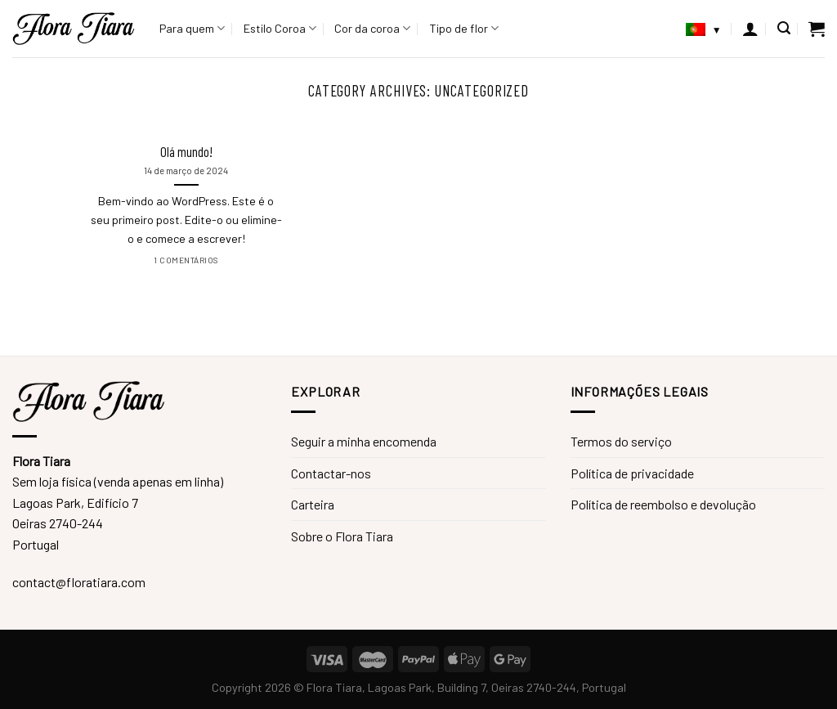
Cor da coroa (372, 28)
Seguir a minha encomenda (363, 441)
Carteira (312, 504)
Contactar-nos (331, 473)
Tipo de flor (464, 28)
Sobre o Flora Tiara (342, 536)
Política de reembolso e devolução (663, 504)
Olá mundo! (186, 151)
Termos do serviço (621, 441)
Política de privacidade (632, 473)
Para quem (192, 28)
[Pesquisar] (783, 28)
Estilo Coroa (280, 28)
